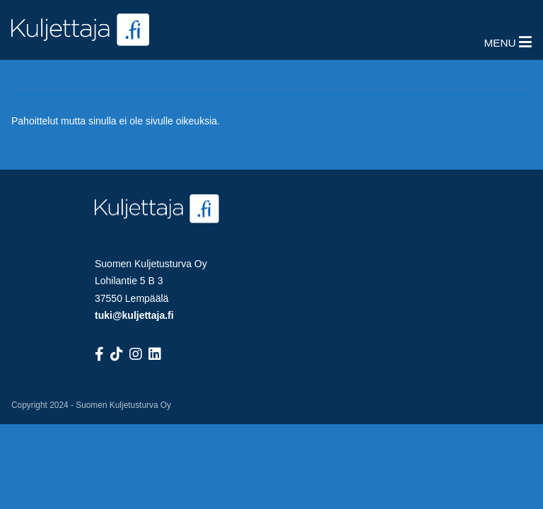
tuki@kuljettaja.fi (134, 315)
